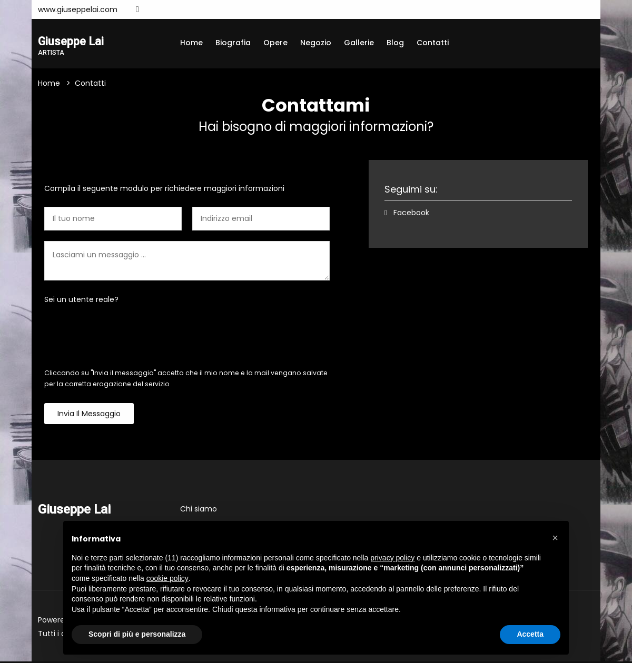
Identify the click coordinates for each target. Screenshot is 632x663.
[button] (555, 537)
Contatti (433, 42)
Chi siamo (198, 510)
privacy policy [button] (392, 558)
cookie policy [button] (167, 578)
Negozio (315, 42)
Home (191, 42)
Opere (275, 42)
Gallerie (359, 42)
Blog (395, 42)
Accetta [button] (530, 634)
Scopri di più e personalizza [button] (136, 634)
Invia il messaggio (89, 415)
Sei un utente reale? (81, 301)
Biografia (233, 42)
